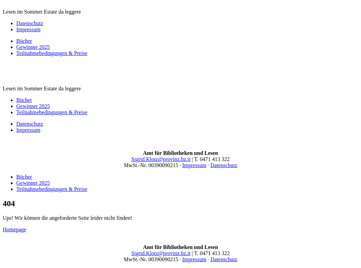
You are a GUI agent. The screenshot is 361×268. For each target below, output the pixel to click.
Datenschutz (29, 23)
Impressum (28, 29)
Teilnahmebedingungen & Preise (52, 53)
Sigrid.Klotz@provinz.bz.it (160, 159)
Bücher (24, 41)
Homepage (14, 229)
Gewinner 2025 (33, 47)
